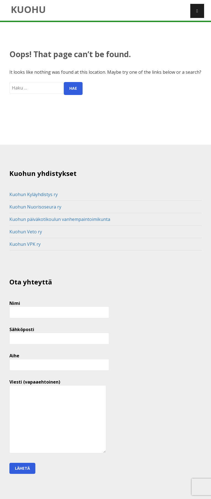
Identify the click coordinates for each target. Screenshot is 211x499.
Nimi (59, 307)
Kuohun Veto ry (25, 232)
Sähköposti (59, 334)
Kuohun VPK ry (25, 244)
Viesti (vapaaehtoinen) (57, 417)
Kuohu (28, 9)
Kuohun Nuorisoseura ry (35, 207)
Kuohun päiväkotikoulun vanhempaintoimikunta (59, 219)
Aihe (59, 360)
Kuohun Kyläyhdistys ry (33, 194)
